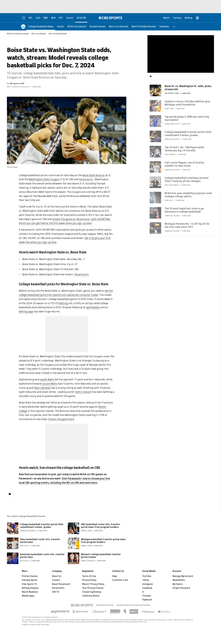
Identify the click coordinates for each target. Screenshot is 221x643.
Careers (56, 580)
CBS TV (55, 591)
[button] (174, 26)
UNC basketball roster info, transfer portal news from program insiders (100, 526)
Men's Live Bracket (39, 34)
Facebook (147, 588)
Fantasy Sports (29, 580)
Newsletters (179, 580)
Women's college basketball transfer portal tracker (101, 556)
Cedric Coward (83, 392)
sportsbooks (93, 307)
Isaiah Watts (47, 379)
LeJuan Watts (49, 383)
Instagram (147, 584)
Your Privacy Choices (93, 588)
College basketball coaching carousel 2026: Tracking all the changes (186, 179)
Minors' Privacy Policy (93, 584)
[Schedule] (164, 26)
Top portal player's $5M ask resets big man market (187, 118)
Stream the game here (61, 419)
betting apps (26, 311)
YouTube (146, 576)
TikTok (145, 580)
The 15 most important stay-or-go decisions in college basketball (184, 210)
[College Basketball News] (40, 26)
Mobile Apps (28, 595)
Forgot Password (181, 588)
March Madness (30, 591)
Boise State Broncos (93, 175)
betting (63, 303)
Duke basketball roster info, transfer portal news (40, 541)
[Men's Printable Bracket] (144, 26)
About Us (56, 576)
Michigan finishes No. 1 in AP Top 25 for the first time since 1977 (187, 225)
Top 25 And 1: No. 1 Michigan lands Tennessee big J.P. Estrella (184, 149)
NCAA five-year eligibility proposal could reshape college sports (188, 194)
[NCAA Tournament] (77, 26)
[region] (180, 54)
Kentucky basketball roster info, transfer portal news (42, 556)
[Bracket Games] (97, 26)
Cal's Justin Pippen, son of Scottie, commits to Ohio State (185, 164)
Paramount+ (86, 179)
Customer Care (120, 580)
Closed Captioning (91, 591)
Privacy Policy (89, 580)
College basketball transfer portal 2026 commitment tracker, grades (41, 526)
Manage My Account (183, 576)
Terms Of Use (89, 576)
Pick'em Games (30, 576)
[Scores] (60, 26)
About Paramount (61, 584)
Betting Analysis (30, 588)
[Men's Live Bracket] (118, 26)
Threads (146, 595)
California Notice (90, 595)
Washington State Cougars (44, 179)
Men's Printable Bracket (58, 34)
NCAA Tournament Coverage (18, 34)
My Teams (178, 584)
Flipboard (147, 599)
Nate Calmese (42, 387)
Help (114, 576)
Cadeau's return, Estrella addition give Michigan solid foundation (187, 103)
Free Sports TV (29, 584)
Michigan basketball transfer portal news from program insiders (103, 541)
